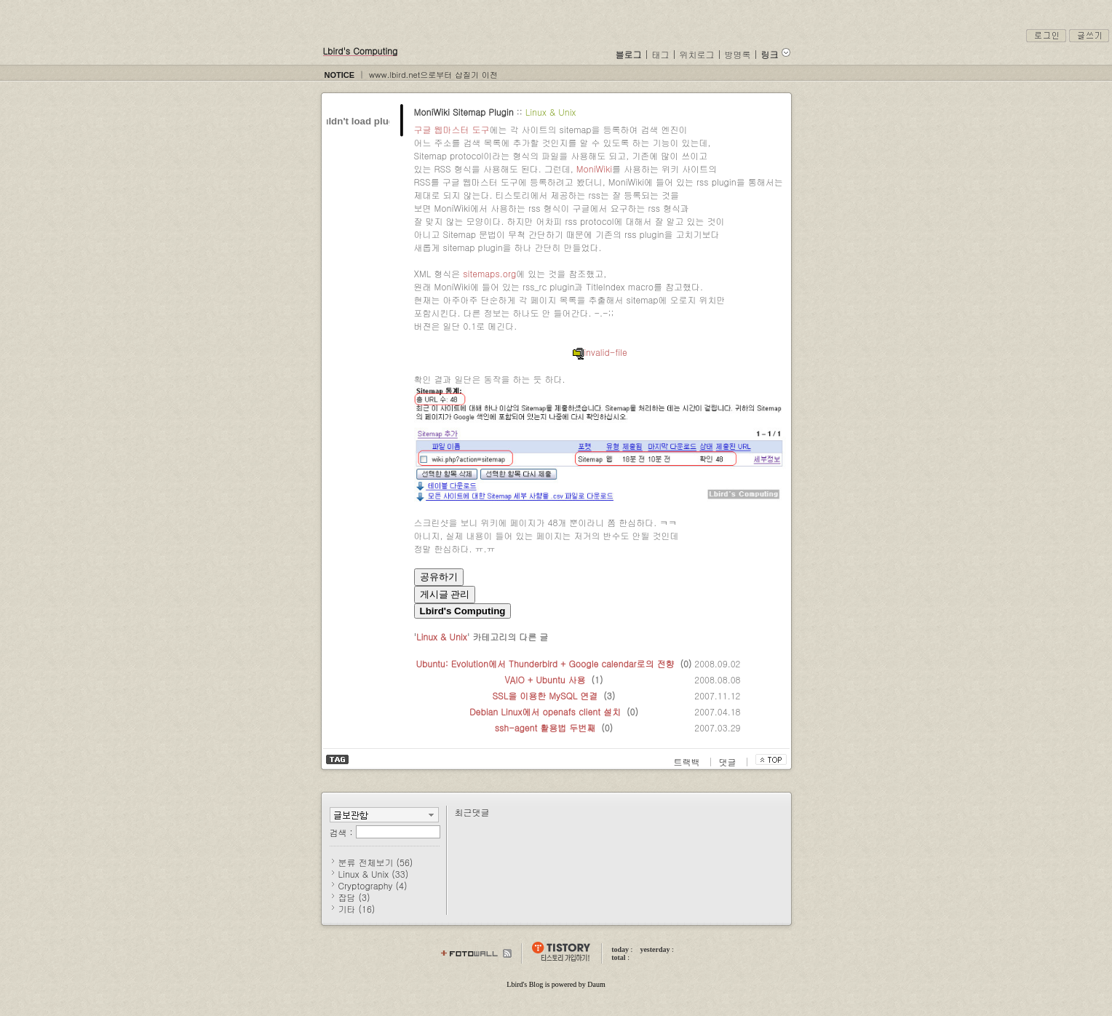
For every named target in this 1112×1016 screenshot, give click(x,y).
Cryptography (373, 885)
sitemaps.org (489, 273)
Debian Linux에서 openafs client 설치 (545, 711)
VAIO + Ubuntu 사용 (544, 679)
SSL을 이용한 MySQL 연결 (545, 695)
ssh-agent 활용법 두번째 (545, 727)
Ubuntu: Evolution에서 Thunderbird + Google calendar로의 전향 (545, 663)
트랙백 (688, 761)
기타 (357, 908)
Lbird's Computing (360, 50)
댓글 (729, 761)
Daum (596, 984)
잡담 (354, 897)
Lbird (515, 984)
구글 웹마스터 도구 (452, 129)
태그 (661, 54)
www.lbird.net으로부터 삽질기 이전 (433, 74)
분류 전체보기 (375, 862)
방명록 (738, 54)
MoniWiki (594, 168)
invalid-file (599, 352)
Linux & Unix (550, 112)
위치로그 (697, 54)
